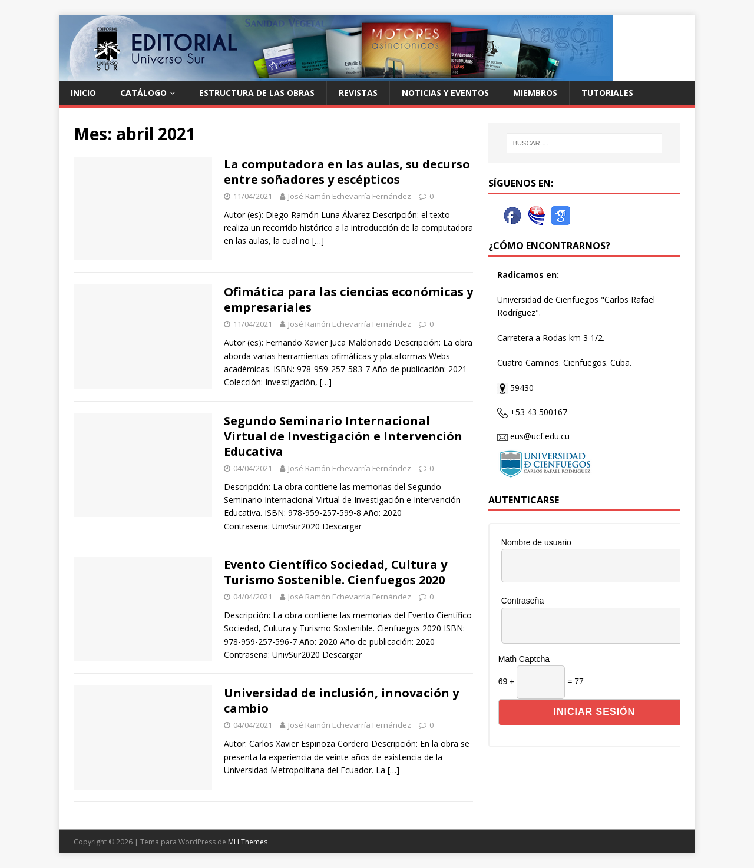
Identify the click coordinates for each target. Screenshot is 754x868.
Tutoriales (607, 92)
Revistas (358, 92)
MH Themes (247, 842)
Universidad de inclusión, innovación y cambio (341, 700)
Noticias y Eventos (445, 92)
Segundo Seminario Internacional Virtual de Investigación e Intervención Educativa (343, 436)
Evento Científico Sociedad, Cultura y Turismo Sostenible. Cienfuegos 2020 (335, 572)
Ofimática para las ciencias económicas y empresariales (348, 299)
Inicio (83, 92)
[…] (318, 240)
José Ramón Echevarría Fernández (349, 196)
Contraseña (522, 600)
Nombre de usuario (536, 542)
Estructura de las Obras (257, 92)
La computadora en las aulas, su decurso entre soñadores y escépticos (347, 171)
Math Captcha (524, 659)
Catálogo (143, 92)
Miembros (535, 92)
